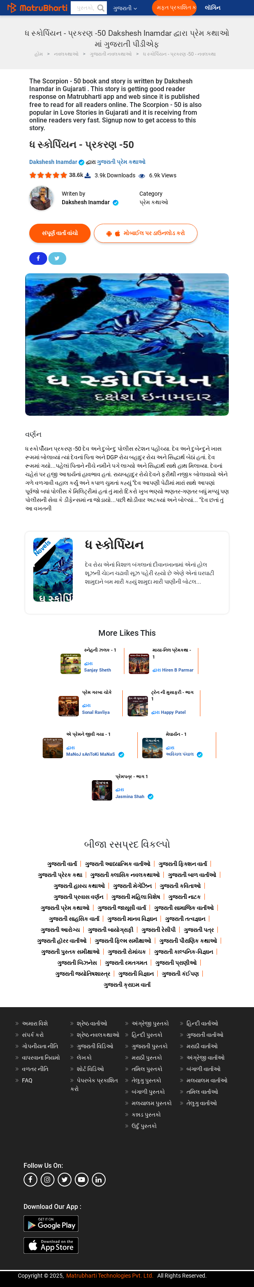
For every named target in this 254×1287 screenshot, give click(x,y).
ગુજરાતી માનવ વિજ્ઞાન (132, 919)
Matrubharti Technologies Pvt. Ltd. (110, 1275)
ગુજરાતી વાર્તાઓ (205, 1035)
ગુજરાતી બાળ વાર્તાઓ (192, 875)
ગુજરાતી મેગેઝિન (132, 886)
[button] (100, 7)
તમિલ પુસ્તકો (147, 1069)
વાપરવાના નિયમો (41, 1057)
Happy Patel (173, 712)
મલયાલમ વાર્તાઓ (207, 1080)
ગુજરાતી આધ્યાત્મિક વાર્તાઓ (117, 864)
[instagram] (47, 1180)
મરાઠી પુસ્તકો (147, 1057)
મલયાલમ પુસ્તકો (152, 1103)
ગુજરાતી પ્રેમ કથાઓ (121, 162)
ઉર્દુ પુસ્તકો (144, 1126)
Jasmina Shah (134, 797)
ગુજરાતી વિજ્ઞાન (136, 974)
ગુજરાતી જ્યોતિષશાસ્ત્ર (82, 974)
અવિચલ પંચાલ (184, 755)
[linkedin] (99, 1180)
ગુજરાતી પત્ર (199, 930)
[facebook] (30, 1180)
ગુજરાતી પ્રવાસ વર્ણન (78, 897)
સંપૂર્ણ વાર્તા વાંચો (60, 233)
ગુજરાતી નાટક (184, 897)
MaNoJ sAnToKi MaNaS (95, 755)
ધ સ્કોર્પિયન (114, 545)
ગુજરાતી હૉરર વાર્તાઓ (62, 941)
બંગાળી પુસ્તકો (148, 1091)
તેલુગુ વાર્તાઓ (202, 1103)
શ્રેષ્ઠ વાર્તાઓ (92, 1023)
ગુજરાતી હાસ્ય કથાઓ (79, 886)
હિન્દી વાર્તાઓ (202, 1023)
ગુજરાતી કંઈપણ (180, 974)
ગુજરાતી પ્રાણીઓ (176, 963)
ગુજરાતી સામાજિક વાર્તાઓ (184, 908)
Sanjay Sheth (97, 670)
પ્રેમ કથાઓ (153, 202)
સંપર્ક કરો (33, 1035)
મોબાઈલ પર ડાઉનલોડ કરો (145, 233)
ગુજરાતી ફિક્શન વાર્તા (182, 864)
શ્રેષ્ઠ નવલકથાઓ (98, 1035)
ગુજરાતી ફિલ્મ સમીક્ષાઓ (123, 941)
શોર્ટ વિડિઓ (90, 1069)
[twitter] (65, 1180)
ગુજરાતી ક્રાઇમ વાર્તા (127, 985)
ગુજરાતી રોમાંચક (127, 952)
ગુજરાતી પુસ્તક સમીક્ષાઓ (70, 952)
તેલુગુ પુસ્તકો (146, 1080)
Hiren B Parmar (177, 670)
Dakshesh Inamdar (57, 162)
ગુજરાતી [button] (125, 8)
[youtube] (82, 1180)
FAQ (27, 1080)
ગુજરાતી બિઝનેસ (77, 963)
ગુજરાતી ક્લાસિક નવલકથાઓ (125, 875)
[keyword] (89, 7)
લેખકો (84, 1057)
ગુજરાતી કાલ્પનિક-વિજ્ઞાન (183, 952)
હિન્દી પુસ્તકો (147, 1035)
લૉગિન (213, 8)
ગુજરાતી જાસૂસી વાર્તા (122, 908)
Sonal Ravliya (96, 712)
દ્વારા (88, 663)
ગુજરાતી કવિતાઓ (180, 886)
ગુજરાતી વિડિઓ (95, 1046)
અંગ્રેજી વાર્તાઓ (206, 1057)
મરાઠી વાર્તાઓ (202, 1046)
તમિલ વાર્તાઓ (202, 1091)
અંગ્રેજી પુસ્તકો (150, 1023)
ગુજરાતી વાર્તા (62, 864)
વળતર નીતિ (35, 1069)
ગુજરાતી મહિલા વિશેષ (135, 897)
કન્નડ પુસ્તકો (146, 1114)
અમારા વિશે (35, 1023)
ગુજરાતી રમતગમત (126, 963)
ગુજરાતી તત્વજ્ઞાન (185, 919)
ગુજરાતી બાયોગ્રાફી (110, 930)
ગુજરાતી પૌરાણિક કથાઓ (188, 941)
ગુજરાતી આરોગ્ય (60, 930)
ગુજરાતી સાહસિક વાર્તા (74, 919)
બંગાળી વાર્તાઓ (204, 1069)
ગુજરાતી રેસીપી (158, 930)
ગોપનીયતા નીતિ (40, 1046)
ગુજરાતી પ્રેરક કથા (60, 875)
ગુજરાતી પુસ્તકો (150, 1046)
